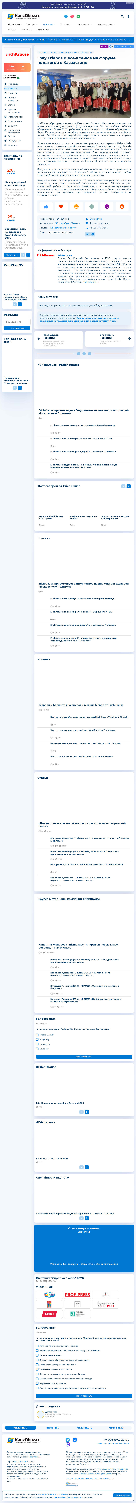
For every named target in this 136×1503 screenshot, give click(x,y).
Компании (14, 24)
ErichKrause (86, 52)
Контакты (13, 145)
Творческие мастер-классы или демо (58, 1365)
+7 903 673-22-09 (116, 1440)
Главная (42, 52)
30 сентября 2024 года (67, 223)
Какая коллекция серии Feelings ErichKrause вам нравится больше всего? (73, 1029)
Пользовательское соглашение (113, 1469)
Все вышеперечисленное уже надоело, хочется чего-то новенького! (73, 1388)
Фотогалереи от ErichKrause (58, 486)
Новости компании (70, 52)
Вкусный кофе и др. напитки (53, 1383)
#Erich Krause (54, 232)
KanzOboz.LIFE (84, 1428)
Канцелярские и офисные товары (27, 18)
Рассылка (11, 314)
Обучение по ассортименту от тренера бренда (62, 1374)
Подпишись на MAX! (66, 16)
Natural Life (45, 1044)
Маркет (12, 29)
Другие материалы (14, 111)
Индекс (78, 16)
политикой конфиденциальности (96, 1474)
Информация (105, 24)
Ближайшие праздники (13, 157)
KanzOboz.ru (35, 1457)
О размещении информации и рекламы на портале (89, 1478)
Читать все (12, 255)
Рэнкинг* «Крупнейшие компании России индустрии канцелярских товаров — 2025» (70, 39)
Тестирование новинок (50, 1355)
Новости (48, 24)
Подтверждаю (122, 1495)
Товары (31, 24)
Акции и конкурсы (13, 99)
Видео (11, 136)
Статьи (11, 105)
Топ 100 (72, 16)
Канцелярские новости (63, 227)
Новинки (13, 93)
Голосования (46, 1018)
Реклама (42, 29)
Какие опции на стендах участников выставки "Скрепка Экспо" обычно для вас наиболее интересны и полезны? (81, 1339)
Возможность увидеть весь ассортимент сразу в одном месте (70, 1350)
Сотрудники (14, 140)
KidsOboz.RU (52, 1428)
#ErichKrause (67, 232)
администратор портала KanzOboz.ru (113, 1443)
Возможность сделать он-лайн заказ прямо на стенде (66, 1379)
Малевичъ (41, 1332)
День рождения (48, 1406)
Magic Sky (44, 1039)
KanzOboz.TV (13, 265)
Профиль (13, 84)
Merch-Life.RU (116, 1428)
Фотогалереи (15, 116)
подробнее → (91, 282)
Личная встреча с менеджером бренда (59, 1346)
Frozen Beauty (47, 1035)
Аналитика (84, 24)
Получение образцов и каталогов (56, 1369)
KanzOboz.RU (21, 1428)
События (65, 24)
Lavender (44, 1049)
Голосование (15, 121)
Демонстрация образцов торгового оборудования (64, 1360)
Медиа (25, 29)
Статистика (17, 131)
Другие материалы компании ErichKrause (68, 899)
